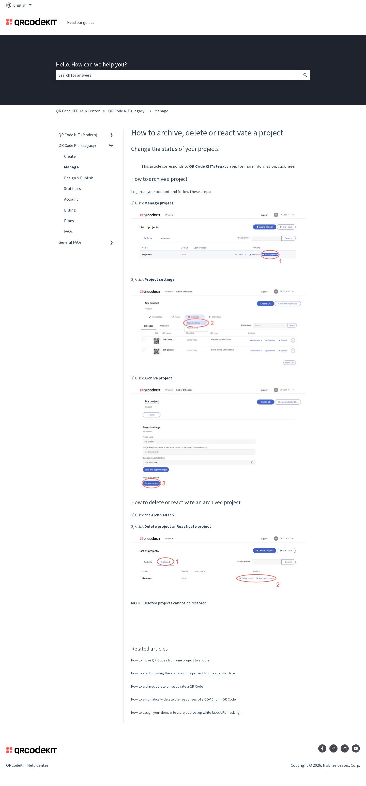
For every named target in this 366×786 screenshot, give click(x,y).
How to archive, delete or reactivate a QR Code (167, 686)
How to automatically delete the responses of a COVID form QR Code (183, 699)
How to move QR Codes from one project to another (171, 660)
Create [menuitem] (70, 156)
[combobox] (178, 75)
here (290, 166)
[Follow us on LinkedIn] (345, 748)
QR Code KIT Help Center (78, 110)
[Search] (305, 75)
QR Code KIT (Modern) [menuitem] (77, 134)
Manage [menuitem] (71, 166)
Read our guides (80, 22)
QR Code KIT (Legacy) (127, 110)
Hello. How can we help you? (91, 64)
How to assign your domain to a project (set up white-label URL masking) (185, 712)
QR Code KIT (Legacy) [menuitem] (77, 145)
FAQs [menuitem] (68, 231)
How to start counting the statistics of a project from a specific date (183, 673)
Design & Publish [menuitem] (78, 177)
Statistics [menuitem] (72, 188)
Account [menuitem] (71, 199)
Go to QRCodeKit (340, 22)
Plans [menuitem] (69, 220)
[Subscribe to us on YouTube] (356, 748)
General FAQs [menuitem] (70, 242)
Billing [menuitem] (70, 210)
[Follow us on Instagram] (333, 748)
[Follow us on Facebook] (322, 748)
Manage (161, 110)
